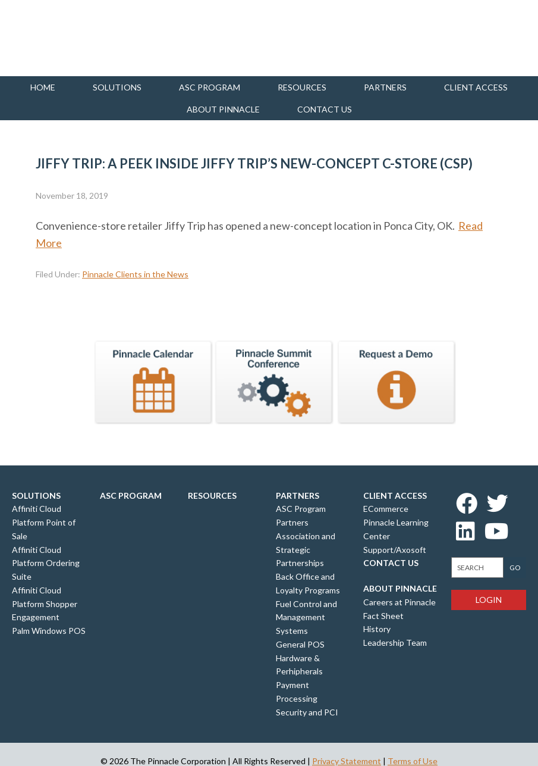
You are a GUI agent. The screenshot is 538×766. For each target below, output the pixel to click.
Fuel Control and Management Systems (306, 617)
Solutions (117, 87)
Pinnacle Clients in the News (135, 274)
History (377, 629)
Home (42, 87)
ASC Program (209, 87)
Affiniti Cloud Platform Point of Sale (43, 522)
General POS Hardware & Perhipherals (300, 658)
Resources (302, 87)
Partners (385, 87)
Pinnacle (71, 38)
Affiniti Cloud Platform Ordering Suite (46, 563)
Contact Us (391, 563)
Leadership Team (395, 642)
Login (489, 600)
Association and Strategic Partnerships (305, 549)
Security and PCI (307, 712)
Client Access (476, 87)
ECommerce (385, 509)
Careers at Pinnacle (399, 602)
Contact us (324, 109)
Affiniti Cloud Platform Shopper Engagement (44, 604)
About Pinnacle (223, 109)
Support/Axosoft (394, 550)
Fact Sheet (383, 616)
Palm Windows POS (49, 631)
